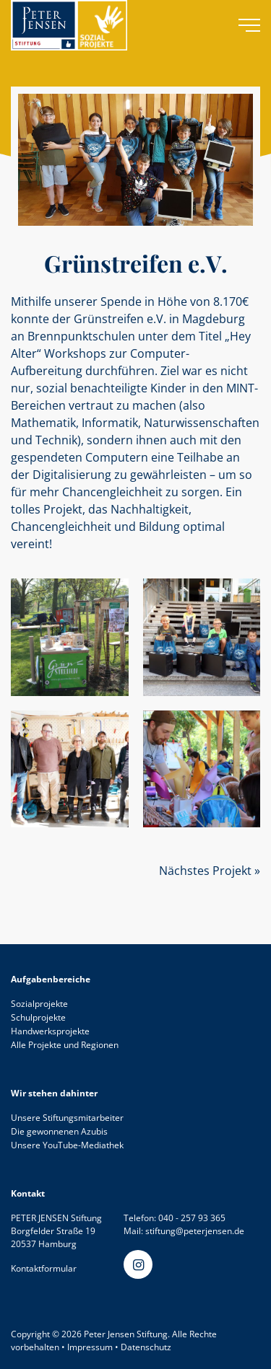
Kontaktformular (44, 1268)
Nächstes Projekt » (209, 871)
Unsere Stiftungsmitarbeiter (67, 1118)
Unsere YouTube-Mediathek (67, 1145)
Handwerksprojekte (50, 1031)
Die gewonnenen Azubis (59, 1131)
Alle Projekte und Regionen (65, 1045)
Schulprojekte (38, 1017)
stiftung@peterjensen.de (194, 1231)
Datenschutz (146, 1347)
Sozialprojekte (39, 1004)
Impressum (90, 1347)
